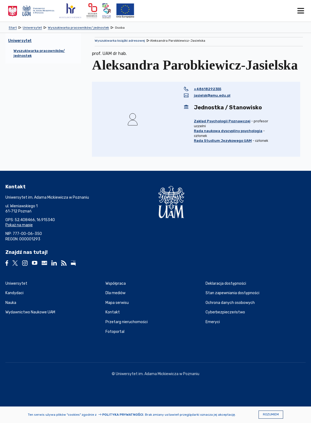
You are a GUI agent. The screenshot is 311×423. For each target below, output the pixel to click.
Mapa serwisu (117, 302)
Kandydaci (14, 293)
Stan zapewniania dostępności (232, 293)
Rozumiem (271, 414)
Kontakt (112, 312)
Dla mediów (115, 293)
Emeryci (213, 322)
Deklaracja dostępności (226, 283)
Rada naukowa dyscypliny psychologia (228, 131)
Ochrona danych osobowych (230, 302)
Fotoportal (114, 331)
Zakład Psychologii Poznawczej (222, 121)
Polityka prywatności (122, 415)
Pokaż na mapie (19, 225)
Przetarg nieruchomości (126, 322)
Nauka (10, 302)
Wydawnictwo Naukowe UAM (30, 312)
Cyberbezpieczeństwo (225, 312)
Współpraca (115, 283)
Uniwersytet (16, 283)
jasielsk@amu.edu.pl (212, 95)
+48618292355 (207, 89)
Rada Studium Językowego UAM (223, 141)
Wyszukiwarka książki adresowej (120, 40)
